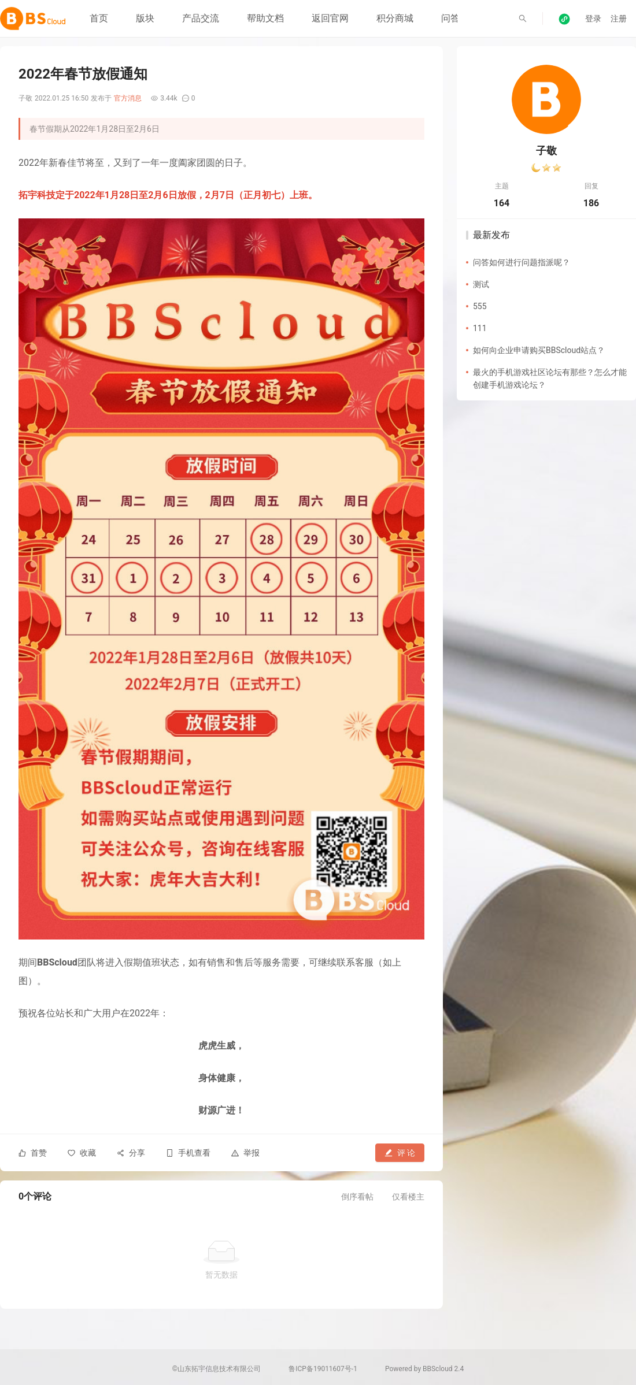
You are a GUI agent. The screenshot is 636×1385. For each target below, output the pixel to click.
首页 (99, 18)
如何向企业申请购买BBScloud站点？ (539, 350)
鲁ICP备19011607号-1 (323, 1369)
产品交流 (200, 18)
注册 (619, 18)
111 (480, 328)
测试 (481, 284)
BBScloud (438, 1369)
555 (480, 306)
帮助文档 (265, 18)
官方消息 (128, 98)
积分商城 (394, 18)
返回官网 (330, 18)
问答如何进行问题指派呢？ (521, 262)
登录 (593, 18)
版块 (145, 18)
